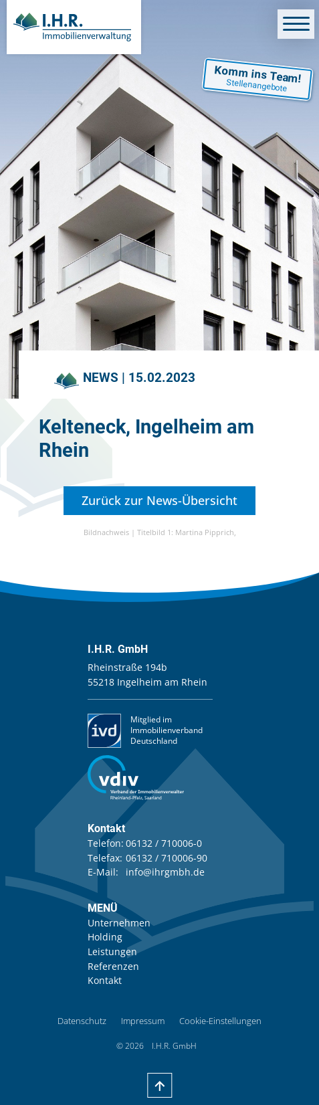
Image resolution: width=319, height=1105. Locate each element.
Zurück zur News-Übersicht (159, 500)
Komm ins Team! (258, 78)
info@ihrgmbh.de (165, 872)
